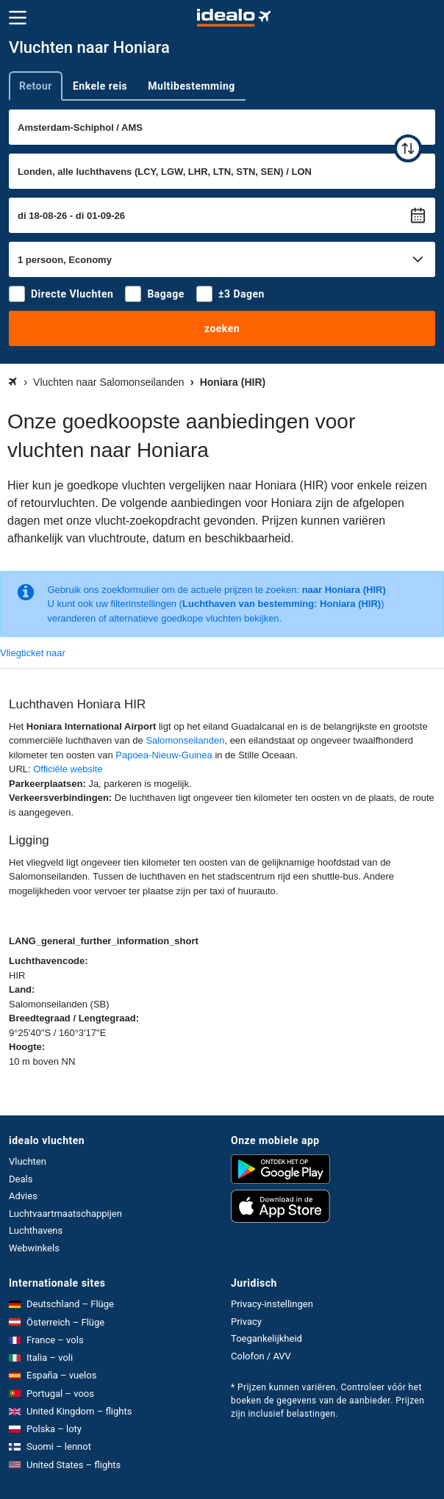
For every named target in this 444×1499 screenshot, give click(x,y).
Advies (23, 1195)
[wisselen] (408, 148)
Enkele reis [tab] (100, 86)
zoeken (222, 328)
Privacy (246, 1321)
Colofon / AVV (261, 1356)
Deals (20, 1179)
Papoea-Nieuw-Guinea (163, 755)
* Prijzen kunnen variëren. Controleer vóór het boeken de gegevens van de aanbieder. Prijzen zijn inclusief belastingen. (327, 1400)
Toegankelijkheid (266, 1338)
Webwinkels (34, 1248)
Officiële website (67, 768)
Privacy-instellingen (272, 1303)
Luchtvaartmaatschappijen (65, 1213)
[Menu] (17, 17)
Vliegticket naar (32, 652)
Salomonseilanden (185, 740)
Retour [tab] (35, 86)
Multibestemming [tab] (191, 86)
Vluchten (27, 1161)
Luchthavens (35, 1230)
